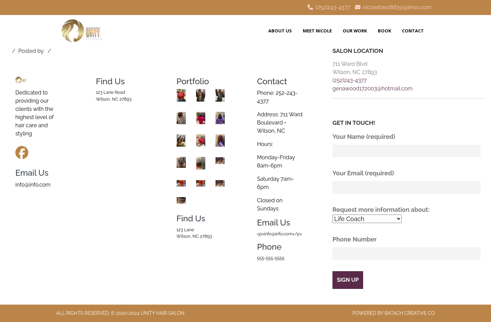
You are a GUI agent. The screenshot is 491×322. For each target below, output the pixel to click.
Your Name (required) (409, 145)
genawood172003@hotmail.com (372, 88)
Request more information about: (409, 214)
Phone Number (409, 248)
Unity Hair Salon (162, 313)
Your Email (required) (409, 182)
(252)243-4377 (333, 7)
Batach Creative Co (410, 313)
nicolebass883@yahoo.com (397, 7)
